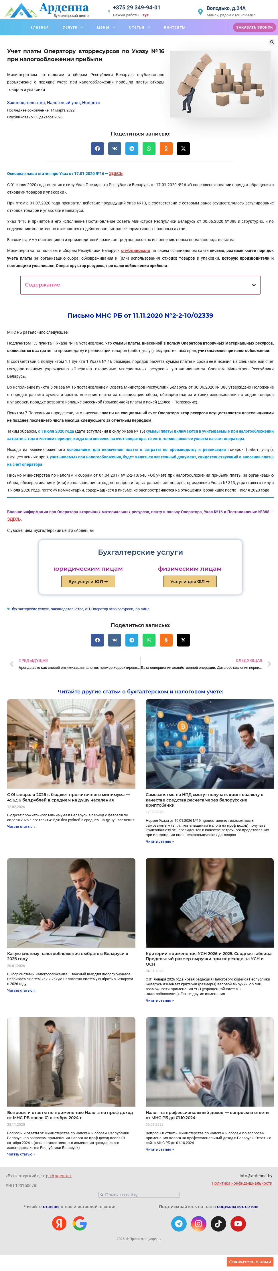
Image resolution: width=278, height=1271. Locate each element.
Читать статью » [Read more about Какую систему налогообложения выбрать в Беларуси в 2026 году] (21, 989)
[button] (272, 42)
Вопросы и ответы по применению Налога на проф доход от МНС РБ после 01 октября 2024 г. (70, 1114)
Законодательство (26, 102)
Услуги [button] (73, 27)
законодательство (63, 608)
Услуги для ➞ (190, 580)
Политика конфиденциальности (242, 1181)
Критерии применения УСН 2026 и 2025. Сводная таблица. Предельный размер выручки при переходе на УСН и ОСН (209, 957)
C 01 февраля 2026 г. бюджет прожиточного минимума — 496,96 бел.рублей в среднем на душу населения (68, 796)
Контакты (175, 27)
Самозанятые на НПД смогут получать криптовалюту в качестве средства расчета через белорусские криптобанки (204, 798)
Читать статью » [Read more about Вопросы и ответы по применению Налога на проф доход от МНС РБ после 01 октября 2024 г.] (21, 1153)
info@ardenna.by (256, 1174)
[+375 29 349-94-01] (111, 12)
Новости (91, 102)
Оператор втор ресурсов (107, 608)
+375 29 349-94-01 (139, 8)
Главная (40, 27)
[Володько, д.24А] (200, 12)
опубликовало (135, 250)
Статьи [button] (139, 27)
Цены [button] (106, 27)
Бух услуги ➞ (88, 580)
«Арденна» (59, 1174)
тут (150, 15)
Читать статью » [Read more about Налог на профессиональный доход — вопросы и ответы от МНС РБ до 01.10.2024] (160, 1148)
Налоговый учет (63, 102)
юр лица (135, 608)
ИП (82, 608)
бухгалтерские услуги (29, 608)
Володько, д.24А (226, 8)
